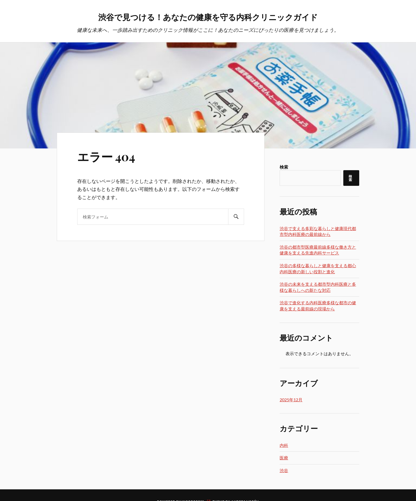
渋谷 (284, 470)
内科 (284, 445)
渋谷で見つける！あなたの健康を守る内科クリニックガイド (208, 16)
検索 (284, 167)
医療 (284, 458)
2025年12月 (291, 400)
